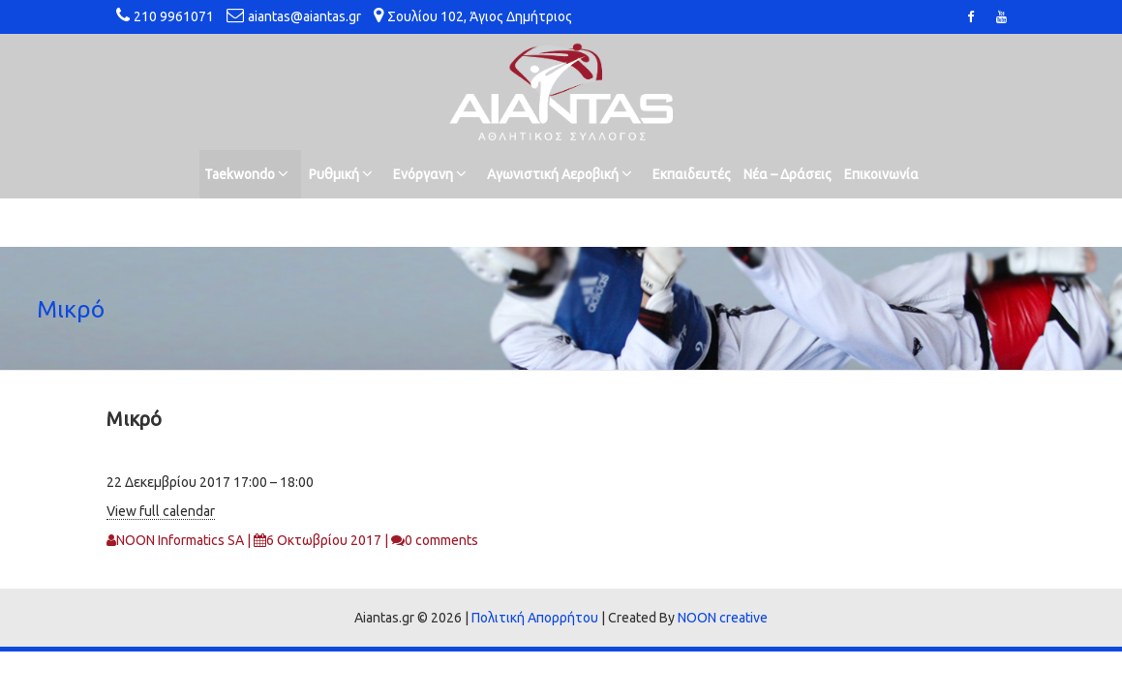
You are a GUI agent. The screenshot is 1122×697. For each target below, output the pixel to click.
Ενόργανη (430, 174)
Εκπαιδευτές (691, 174)
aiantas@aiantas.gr (304, 16)
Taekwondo (246, 174)
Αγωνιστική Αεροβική (559, 174)
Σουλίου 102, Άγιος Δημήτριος (479, 16)
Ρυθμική (341, 174)
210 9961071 (174, 16)
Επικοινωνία (881, 174)
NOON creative (723, 617)
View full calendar (160, 511)
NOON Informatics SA (180, 540)
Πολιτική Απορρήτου (534, 617)
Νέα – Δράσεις (787, 174)
